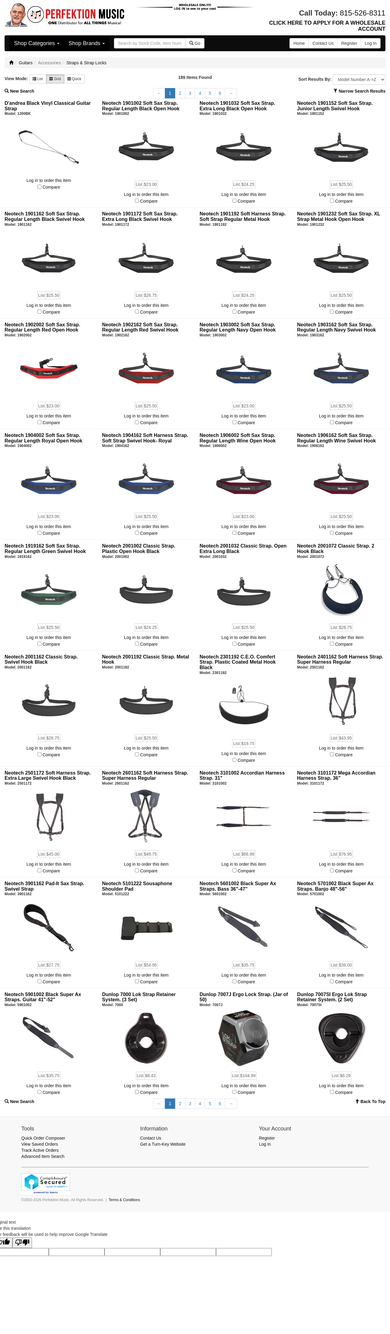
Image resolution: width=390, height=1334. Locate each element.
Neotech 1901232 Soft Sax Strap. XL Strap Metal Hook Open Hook (338, 216)
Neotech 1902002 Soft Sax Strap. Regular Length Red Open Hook (42, 327)
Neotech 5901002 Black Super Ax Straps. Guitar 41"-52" (43, 997)
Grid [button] (55, 79)
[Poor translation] (22, 1242)
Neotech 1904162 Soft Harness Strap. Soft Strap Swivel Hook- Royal (145, 438)
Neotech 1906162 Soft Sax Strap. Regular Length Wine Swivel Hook (336, 438)
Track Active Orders (39, 1150)
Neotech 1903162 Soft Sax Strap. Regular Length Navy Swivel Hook (336, 327)
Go (194, 43)
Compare (51, 187)
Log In (265, 1144)
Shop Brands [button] (87, 43)
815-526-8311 (362, 13)
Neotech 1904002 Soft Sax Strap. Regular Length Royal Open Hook (43, 438)
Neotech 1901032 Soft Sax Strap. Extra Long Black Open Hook (237, 106)
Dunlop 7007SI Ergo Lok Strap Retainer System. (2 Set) (332, 997)
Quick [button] (74, 79)
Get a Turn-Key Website (163, 1144)
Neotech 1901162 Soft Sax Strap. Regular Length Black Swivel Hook (45, 216)
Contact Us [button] (323, 43)
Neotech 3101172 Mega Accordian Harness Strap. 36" (336, 775)
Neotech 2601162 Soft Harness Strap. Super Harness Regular (145, 775)
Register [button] (349, 43)
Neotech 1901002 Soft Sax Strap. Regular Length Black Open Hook (140, 106)
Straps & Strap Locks (86, 62)
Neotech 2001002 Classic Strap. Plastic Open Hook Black (138, 548)
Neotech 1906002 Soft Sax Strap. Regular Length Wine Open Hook (238, 438)
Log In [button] (371, 43)
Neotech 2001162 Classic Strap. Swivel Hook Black (41, 659)
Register (267, 1138)
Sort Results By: (315, 79)
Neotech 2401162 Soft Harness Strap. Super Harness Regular (340, 659)
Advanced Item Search (43, 1156)
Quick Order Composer (43, 1138)
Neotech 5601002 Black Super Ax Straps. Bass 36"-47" (238, 886)
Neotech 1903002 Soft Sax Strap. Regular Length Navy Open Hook (238, 327)
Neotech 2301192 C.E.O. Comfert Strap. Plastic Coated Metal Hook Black (238, 662)
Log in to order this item (49, 180)
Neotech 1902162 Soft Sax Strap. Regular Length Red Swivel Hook (140, 327)
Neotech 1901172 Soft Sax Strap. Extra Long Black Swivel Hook (140, 216)
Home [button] (299, 43)
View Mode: (16, 78)
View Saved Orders (39, 1144)
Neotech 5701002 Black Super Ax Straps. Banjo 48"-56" (335, 886)
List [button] (38, 79)
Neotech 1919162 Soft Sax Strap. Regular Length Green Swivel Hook (45, 548)
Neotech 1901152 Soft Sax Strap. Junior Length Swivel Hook (335, 106)
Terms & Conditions (124, 1200)
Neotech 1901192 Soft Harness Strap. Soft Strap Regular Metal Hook (243, 216)
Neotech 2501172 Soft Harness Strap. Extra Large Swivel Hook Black (48, 775)
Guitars (26, 62)
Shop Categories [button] (36, 43)
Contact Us (150, 1138)
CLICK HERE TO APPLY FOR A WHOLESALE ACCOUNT (327, 26)
